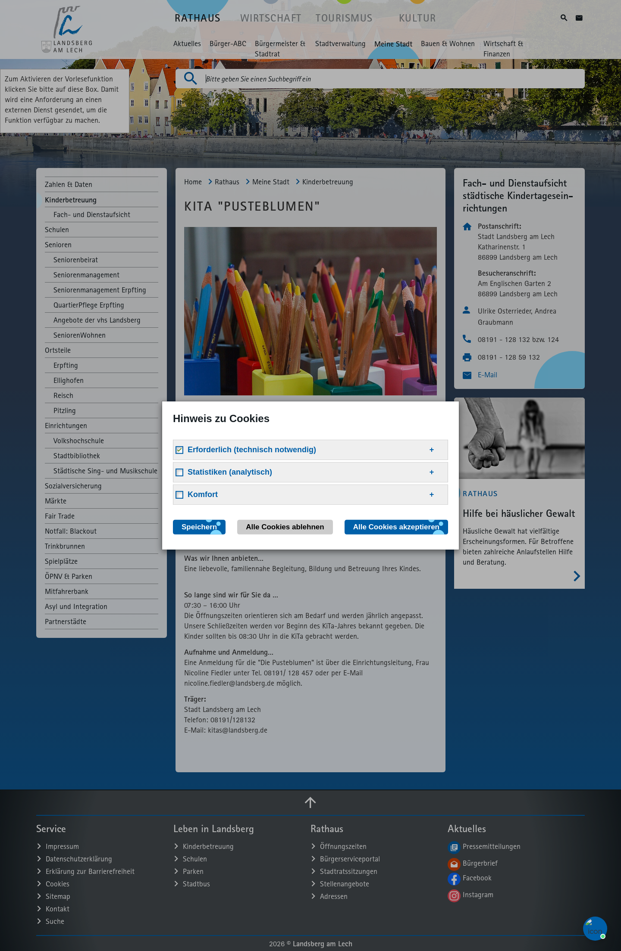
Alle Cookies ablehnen (285, 527)
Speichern (199, 527)
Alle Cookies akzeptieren (396, 527)
